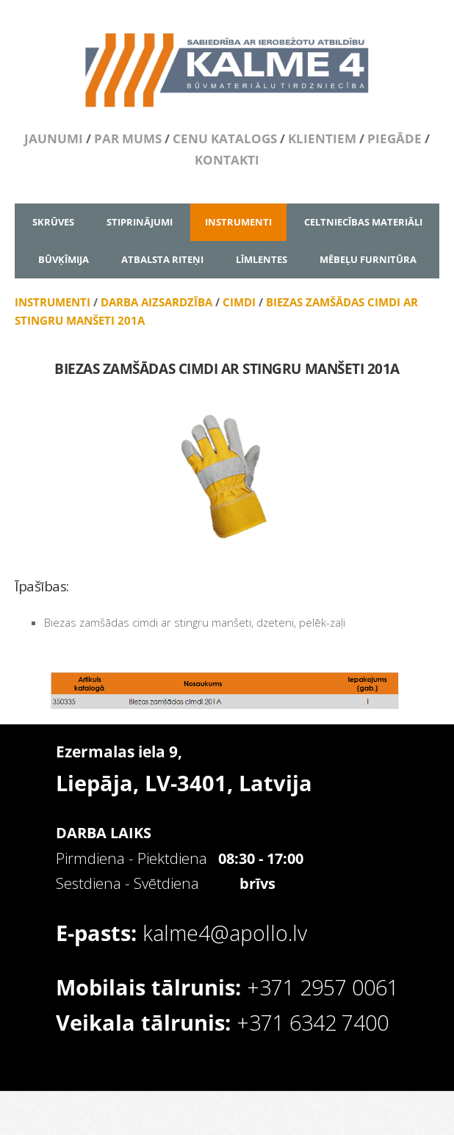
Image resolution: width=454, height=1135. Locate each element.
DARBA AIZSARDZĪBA (156, 302)
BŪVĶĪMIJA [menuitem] (63, 259)
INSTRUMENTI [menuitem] (238, 221)
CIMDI (239, 302)
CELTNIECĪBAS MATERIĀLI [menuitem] (363, 221)
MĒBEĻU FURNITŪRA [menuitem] (368, 259)
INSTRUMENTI (52, 302)
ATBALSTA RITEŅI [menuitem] (162, 259)
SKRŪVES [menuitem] (53, 221)
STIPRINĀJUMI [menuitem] (140, 221)
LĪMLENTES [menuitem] (261, 259)
